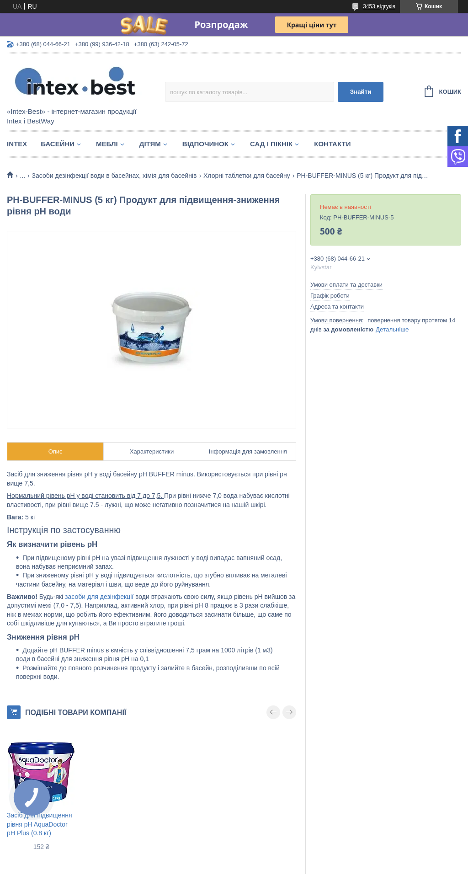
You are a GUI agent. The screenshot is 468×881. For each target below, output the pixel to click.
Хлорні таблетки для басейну (246, 175)
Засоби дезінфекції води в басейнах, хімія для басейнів (114, 175)
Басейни (57, 143)
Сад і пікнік (271, 143)
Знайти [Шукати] (361, 91)
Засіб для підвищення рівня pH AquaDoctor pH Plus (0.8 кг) (39, 824)
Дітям (150, 143)
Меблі (107, 143)
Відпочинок (205, 143)
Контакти (332, 143)
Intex (17, 143)
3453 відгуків (379, 6)
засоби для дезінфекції (99, 596)
